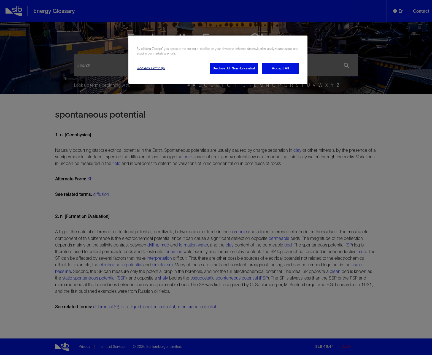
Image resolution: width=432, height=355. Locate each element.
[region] (217, 60)
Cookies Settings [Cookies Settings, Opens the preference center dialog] (151, 68)
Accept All (280, 68)
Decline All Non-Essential (234, 68)
